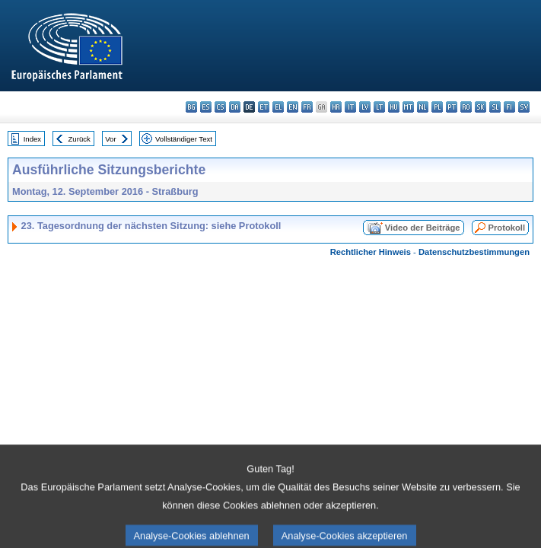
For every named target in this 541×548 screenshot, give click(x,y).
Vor (110, 139)
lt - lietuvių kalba (379, 107)
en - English (292, 107)
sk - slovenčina (480, 107)
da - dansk (234, 107)
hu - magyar (393, 107)
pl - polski (437, 107)
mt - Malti (408, 107)
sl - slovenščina (495, 107)
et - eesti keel (263, 107)
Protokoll (506, 227)
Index (32, 139)
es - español (206, 107)
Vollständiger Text (183, 139)
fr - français (307, 107)
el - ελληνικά (278, 107)
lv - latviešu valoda (365, 107)
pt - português (451, 107)
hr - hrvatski (336, 107)
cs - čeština (220, 107)
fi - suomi (509, 107)
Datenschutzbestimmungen (474, 251)
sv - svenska (524, 107)
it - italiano (350, 107)
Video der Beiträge (422, 227)
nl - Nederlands (422, 107)
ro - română (466, 107)
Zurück (79, 139)
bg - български (191, 107)
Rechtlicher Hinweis (370, 251)
